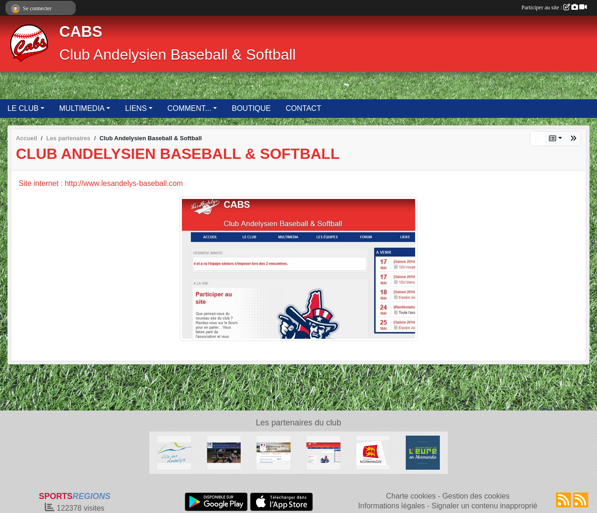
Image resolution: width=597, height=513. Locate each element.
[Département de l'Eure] (422, 452)
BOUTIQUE (251, 108)
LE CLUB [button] (23, 108)
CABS (80, 31)
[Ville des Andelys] (174, 452)
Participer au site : (554, 7)
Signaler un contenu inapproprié (484, 506)
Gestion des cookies (475, 496)
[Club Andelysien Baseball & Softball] (323, 452)
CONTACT (303, 108)
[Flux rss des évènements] (580, 499)
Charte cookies (411, 496)
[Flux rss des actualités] (563, 499)
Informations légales (391, 506)
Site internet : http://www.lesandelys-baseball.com (101, 183)
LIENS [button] (135, 108)
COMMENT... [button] (189, 108)
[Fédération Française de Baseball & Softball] (224, 452)
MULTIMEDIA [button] (81, 108)
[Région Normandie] (373, 452)
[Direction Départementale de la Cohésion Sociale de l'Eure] (273, 452)
